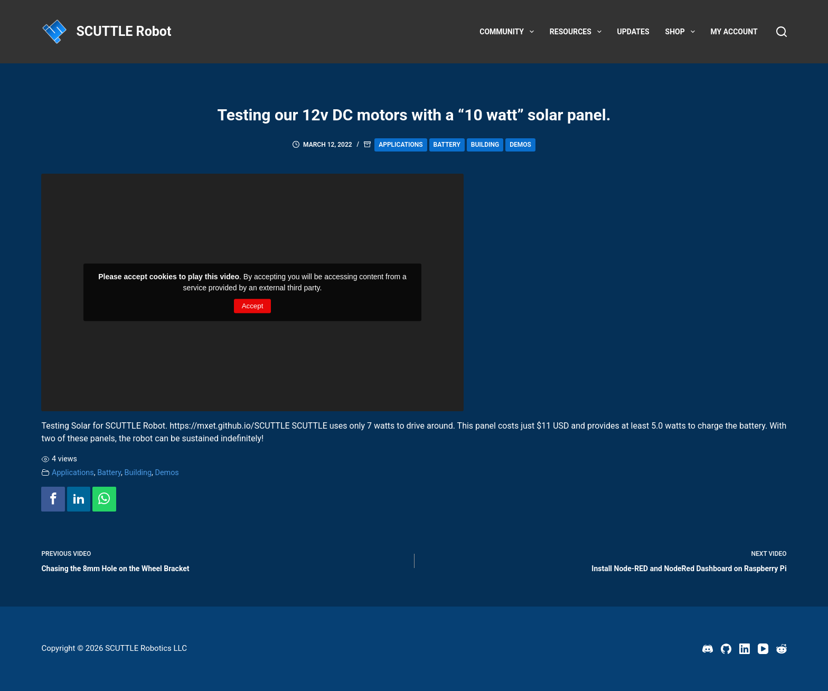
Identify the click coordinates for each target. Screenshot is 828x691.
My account (734, 31)
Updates (633, 31)
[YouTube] (763, 648)
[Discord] (707, 648)
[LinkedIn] (744, 648)
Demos (520, 144)
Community (508, 31)
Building (485, 144)
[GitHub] (726, 648)
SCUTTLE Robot (123, 31)
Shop (682, 31)
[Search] (781, 31)
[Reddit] (781, 648)
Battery (447, 144)
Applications (400, 144)
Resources (578, 31)
